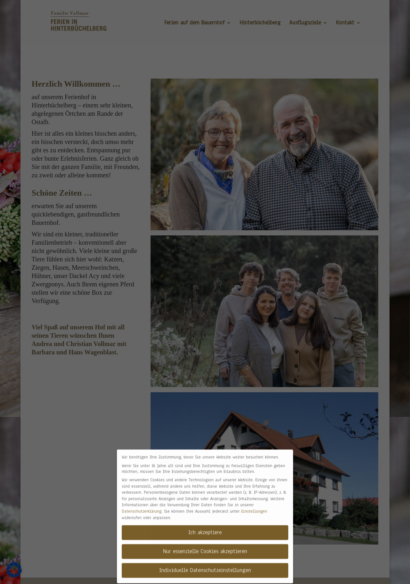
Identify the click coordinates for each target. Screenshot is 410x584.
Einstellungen (254, 508)
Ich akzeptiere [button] (205, 528)
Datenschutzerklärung (141, 508)
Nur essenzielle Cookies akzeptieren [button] (205, 547)
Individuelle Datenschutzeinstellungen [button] (205, 566)
